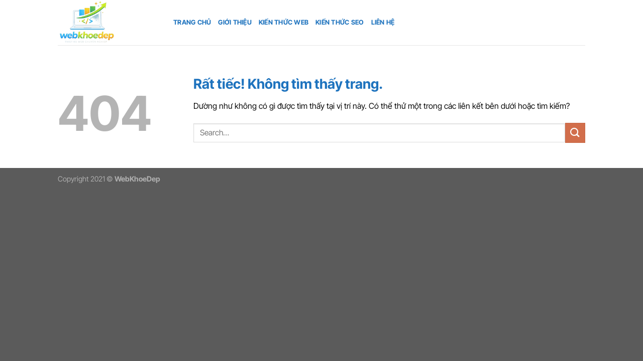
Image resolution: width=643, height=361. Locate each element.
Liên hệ (383, 22)
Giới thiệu (235, 22)
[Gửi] (575, 132)
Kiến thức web (283, 22)
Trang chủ (192, 22)
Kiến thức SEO (339, 22)
